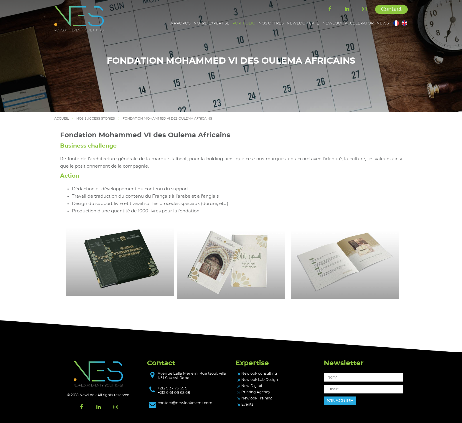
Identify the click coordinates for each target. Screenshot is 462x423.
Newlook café (303, 23)
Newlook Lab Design (259, 379)
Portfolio (243, 23)
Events (247, 404)
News (383, 23)
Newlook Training (257, 398)
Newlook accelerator (348, 23)
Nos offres (271, 23)
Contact (391, 9)
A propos (180, 23)
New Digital (251, 386)
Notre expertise (212, 23)
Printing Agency (255, 392)
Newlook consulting (259, 373)
